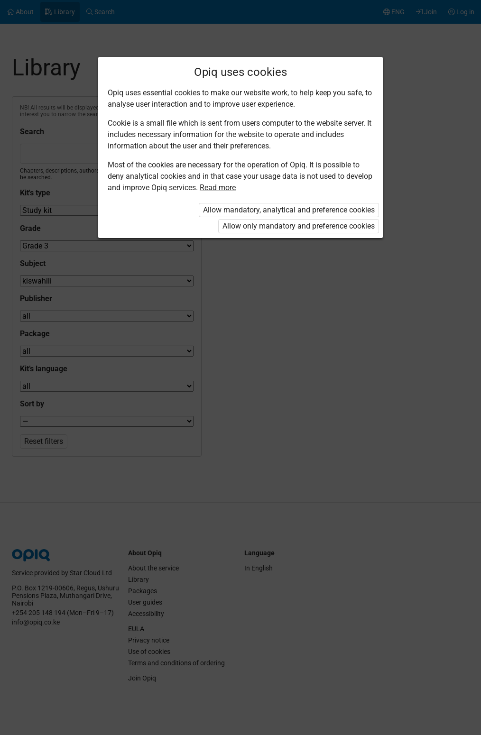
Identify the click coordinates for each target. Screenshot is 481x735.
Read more (218, 187)
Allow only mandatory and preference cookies (298, 225)
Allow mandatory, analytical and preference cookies (289, 209)
